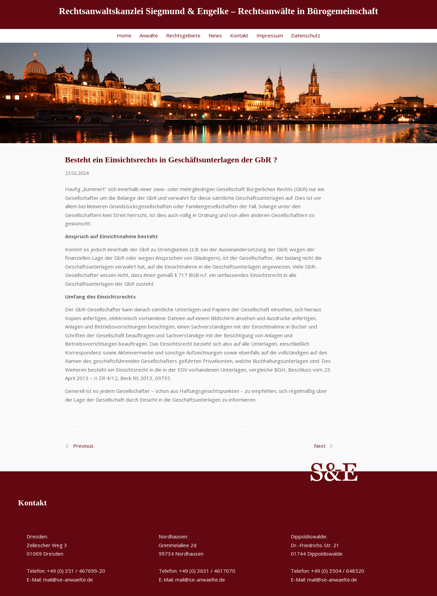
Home (124, 35)
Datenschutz (305, 35)
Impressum (269, 35)
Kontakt (239, 35)
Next (319, 445)
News (215, 35)
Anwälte (148, 35)
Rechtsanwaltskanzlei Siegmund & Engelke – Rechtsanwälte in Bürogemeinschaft (218, 11)
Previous (83, 445)
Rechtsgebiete (183, 35)
